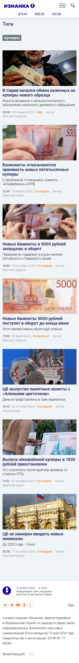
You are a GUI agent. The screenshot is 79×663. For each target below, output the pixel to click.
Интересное (41, 336)
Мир (39, 112)
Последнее (41, 191)
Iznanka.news (25, 588)
